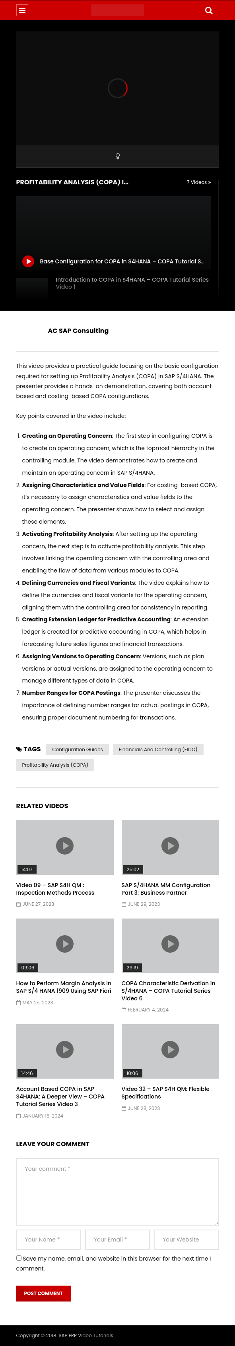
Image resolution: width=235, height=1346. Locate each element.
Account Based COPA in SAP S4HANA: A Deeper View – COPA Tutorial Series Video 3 (60, 1096)
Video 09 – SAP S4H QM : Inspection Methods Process (55, 889)
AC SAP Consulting (78, 330)
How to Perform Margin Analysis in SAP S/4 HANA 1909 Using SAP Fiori (64, 987)
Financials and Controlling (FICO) (158, 749)
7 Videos (199, 182)
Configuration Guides (77, 749)
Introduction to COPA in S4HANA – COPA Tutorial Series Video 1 (132, 283)
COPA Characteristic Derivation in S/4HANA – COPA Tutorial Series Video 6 (169, 990)
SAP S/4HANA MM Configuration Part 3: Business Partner (166, 889)
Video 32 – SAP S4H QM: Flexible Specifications (166, 1092)
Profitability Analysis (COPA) (55, 765)
